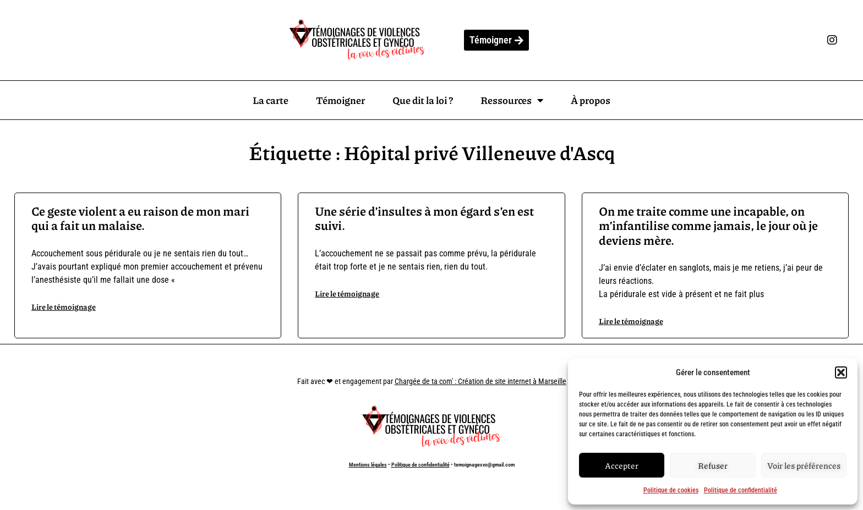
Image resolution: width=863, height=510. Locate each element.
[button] (840, 372)
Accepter (621, 465)
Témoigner (340, 100)
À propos (590, 100)
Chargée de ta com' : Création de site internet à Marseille (480, 381)
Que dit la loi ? (422, 100)
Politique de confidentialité (740, 490)
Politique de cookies (670, 490)
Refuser (713, 465)
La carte (270, 100)
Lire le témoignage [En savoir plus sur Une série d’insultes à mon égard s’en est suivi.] (347, 293)
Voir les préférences (803, 465)
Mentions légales (368, 465)
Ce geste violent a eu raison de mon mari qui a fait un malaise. (140, 218)
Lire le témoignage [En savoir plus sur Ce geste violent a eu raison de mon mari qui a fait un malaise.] (63, 306)
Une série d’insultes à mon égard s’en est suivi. (424, 218)
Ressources (511, 100)
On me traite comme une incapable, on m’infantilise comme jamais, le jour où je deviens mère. (708, 225)
